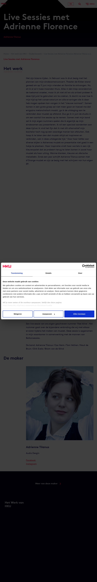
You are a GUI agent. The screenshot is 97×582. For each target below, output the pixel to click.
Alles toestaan (79, 314)
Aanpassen (48, 314)
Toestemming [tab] (17, 273)
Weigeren (18, 314)
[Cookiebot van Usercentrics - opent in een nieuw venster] (83, 266)
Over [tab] (80, 273)
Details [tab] (49, 273)
